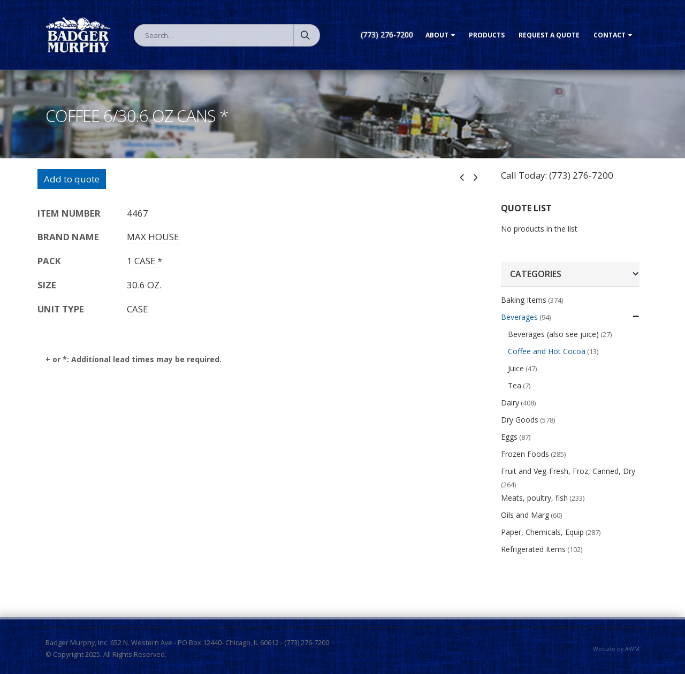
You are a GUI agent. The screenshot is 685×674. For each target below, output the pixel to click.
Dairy (510, 402)
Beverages (519, 317)
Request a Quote (549, 35)
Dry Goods (519, 420)
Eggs (509, 437)
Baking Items (523, 300)
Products (487, 35)
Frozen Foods (525, 454)
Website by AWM (616, 649)
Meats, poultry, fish (534, 498)
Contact (609, 35)
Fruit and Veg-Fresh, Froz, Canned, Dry (568, 471)
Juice (516, 368)
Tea (514, 385)
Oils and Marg (525, 515)
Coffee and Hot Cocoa (546, 351)
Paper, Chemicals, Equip (542, 532)
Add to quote (72, 179)
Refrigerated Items (533, 549)
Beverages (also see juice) (553, 334)
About (436, 35)
